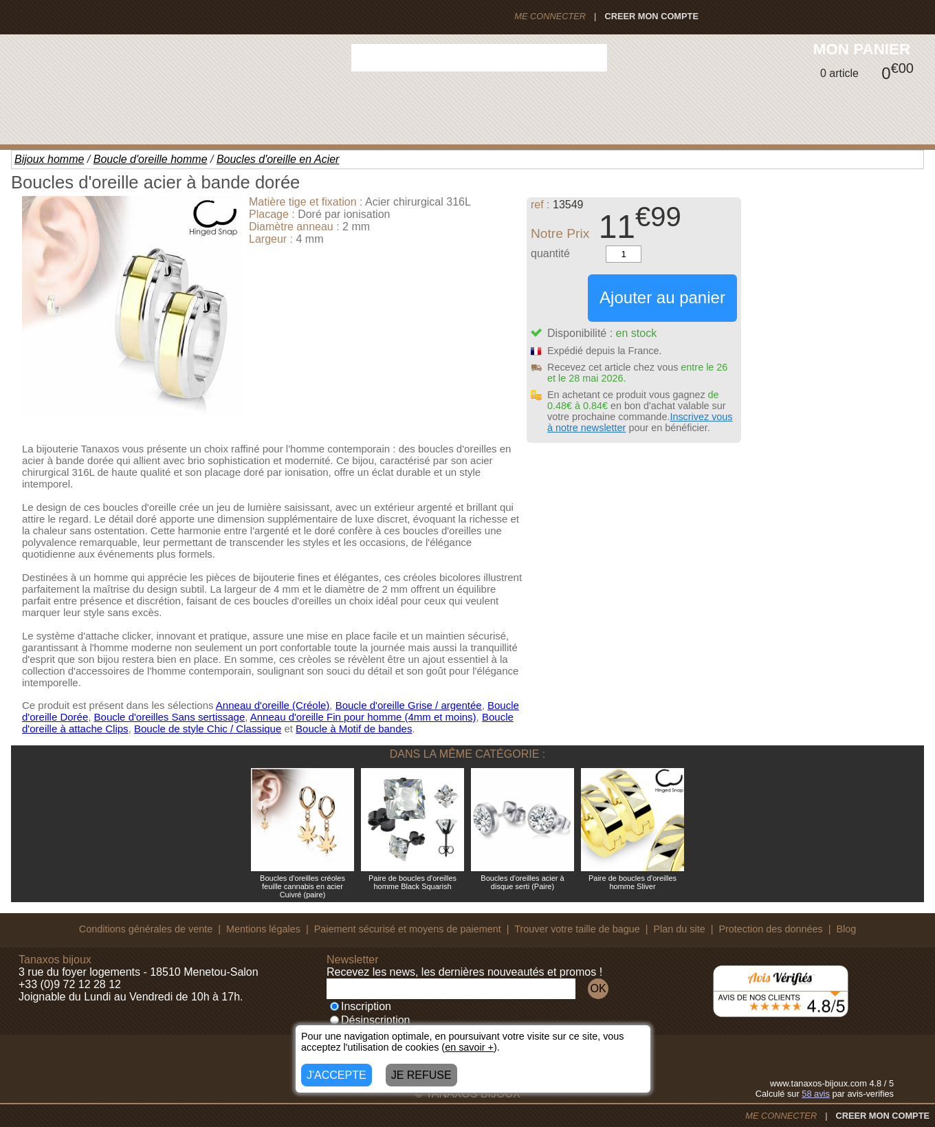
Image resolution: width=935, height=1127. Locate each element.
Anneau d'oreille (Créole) (272, 705)
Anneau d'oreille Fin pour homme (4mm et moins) (363, 717)
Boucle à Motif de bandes (354, 728)
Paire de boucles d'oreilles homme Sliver (632, 882)
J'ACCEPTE (336, 1075)
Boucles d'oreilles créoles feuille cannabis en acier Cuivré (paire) (302, 886)
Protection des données (770, 928)
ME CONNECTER (550, 16)
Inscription (360, 1006)
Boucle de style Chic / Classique (207, 728)
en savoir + (469, 1047)
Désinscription (370, 1020)
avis (816, 1093)
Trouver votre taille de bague (577, 928)
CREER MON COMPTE (651, 16)
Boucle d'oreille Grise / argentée (409, 705)
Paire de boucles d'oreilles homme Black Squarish (412, 882)
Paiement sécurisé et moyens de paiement (407, 928)
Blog (846, 928)
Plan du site (679, 928)
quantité (550, 253)
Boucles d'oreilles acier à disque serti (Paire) (522, 882)
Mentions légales (263, 928)
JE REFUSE (421, 1075)
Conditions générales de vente (145, 928)
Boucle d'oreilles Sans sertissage (169, 717)
